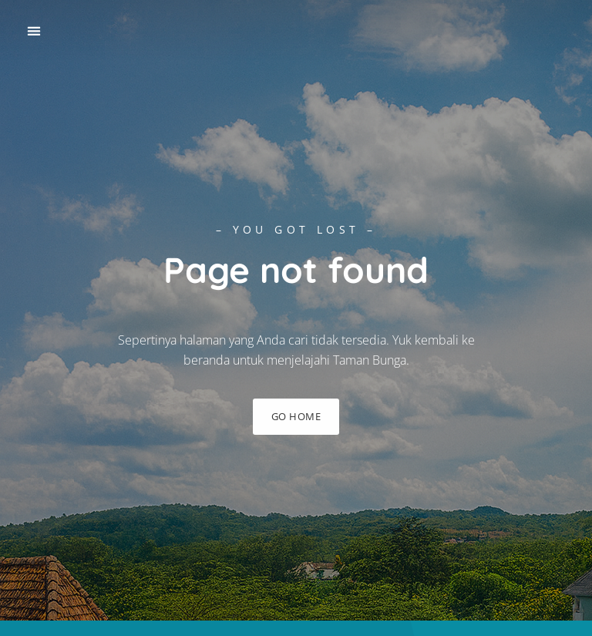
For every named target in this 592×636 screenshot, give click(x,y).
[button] (33, 31)
